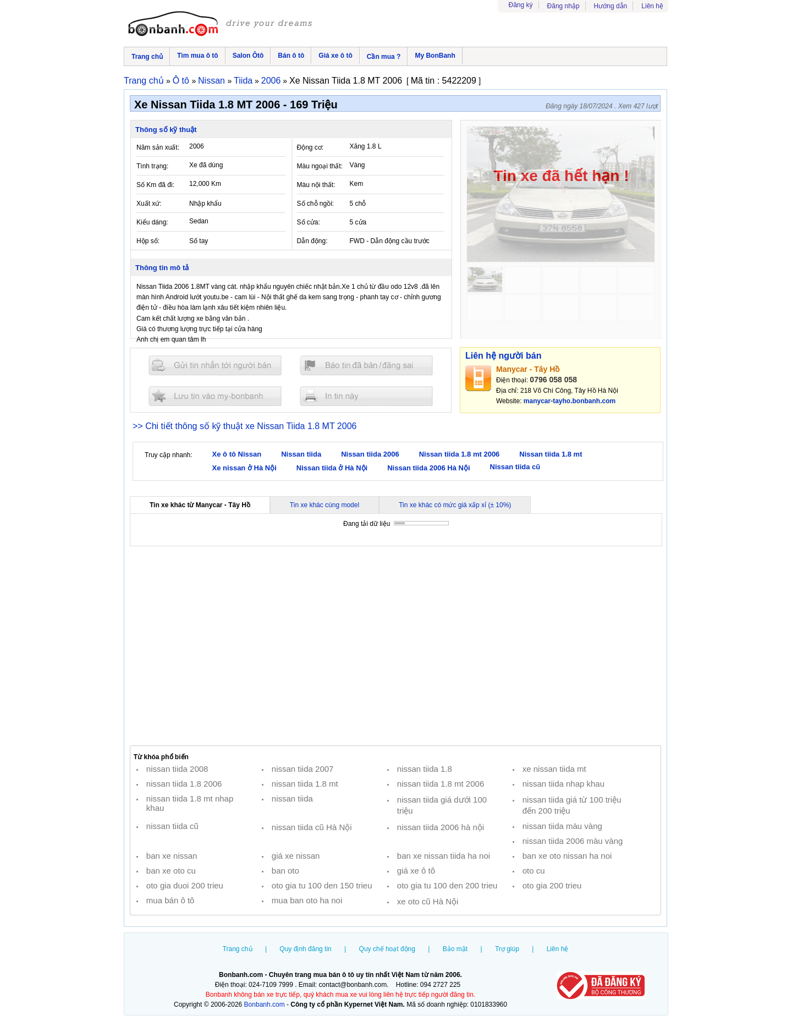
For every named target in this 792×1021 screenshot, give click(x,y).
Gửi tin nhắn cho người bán (215, 365)
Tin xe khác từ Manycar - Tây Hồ (200, 505)
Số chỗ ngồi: (315, 203)
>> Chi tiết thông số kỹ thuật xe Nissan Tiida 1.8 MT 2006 (244, 426)
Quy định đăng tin (305, 949)
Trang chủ (147, 57)
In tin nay (366, 396)
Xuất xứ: (149, 203)
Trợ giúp (507, 949)
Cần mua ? (384, 57)
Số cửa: (308, 222)
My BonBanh (435, 55)
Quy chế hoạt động (387, 949)
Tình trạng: (152, 166)
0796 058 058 (553, 379)
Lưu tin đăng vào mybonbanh (215, 396)
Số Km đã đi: (155, 185)
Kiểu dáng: (152, 222)
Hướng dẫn (611, 6)
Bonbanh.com (264, 1004)
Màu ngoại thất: (320, 166)
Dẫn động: (312, 241)
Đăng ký (521, 5)
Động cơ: (310, 147)
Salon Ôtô (248, 55)
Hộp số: (148, 241)
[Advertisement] (395, 646)
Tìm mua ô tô (197, 55)
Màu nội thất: (316, 185)
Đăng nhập (563, 6)
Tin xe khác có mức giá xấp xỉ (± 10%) (455, 505)
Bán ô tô (291, 55)
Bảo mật (455, 949)
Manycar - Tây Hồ (527, 369)
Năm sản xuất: (157, 147)
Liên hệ (652, 6)
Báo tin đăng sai (366, 365)
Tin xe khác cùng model (324, 505)
